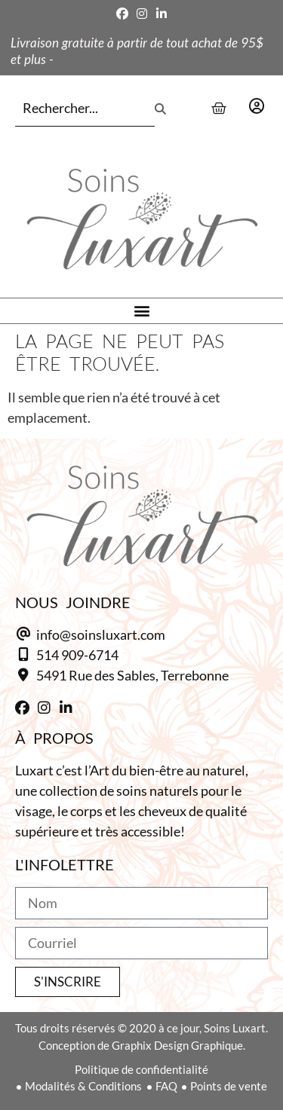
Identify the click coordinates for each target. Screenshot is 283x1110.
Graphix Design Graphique (177, 1045)
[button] (141, 310)
